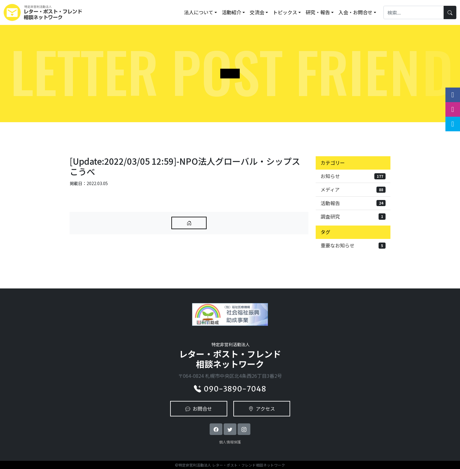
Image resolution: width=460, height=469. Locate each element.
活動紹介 (231, 12)
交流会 (257, 12)
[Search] (413, 12)
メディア (353, 189)
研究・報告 (318, 12)
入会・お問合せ (355, 12)
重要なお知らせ (353, 245)
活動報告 (353, 203)
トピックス (285, 12)
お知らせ (353, 176)
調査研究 (353, 216)
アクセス (262, 408)
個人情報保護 (230, 441)
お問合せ (198, 408)
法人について (198, 12)
